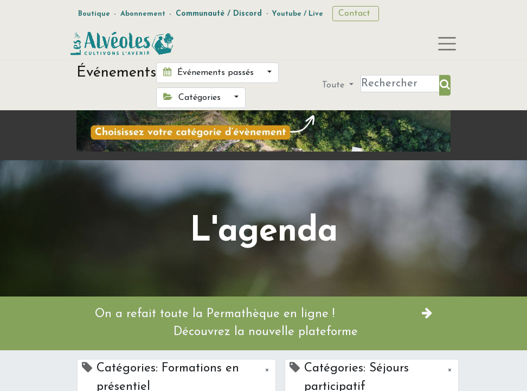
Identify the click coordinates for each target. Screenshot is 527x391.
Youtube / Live (297, 13)
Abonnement (142, 13)
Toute (334, 85)
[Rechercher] (445, 85)
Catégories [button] (193, 97)
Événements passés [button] (209, 72)
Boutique (94, 13)
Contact (356, 13)
